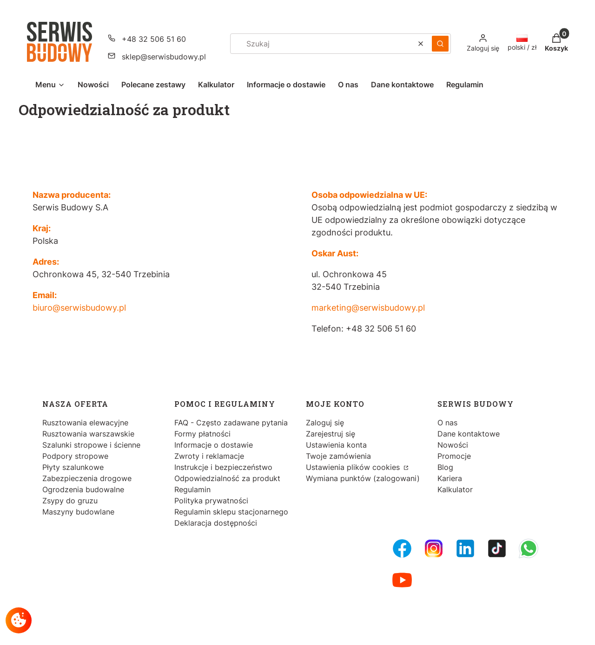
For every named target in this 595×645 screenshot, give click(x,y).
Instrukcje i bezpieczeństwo (223, 467)
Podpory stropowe (75, 456)
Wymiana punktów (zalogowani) (363, 478)
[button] (440, 44)
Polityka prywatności (211, 500)
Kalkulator (455, 489)
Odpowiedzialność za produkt (227, 478)
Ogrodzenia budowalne (83, 489)
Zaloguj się (325, 422)
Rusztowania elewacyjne (85, 422)
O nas (447, 422)
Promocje (454, 456)
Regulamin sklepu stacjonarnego (231, 511)
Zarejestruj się (330, 433)
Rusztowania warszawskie (88, 433)
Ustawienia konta (336, 445)
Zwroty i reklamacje (209, 456)
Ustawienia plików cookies (354, 467)
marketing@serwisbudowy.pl (368, 308)
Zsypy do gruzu (70, 500)
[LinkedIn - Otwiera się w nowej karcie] (465, 548)
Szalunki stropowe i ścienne (91, 445)
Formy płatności (202, 433)
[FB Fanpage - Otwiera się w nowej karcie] (402, 548)
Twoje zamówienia (338, 456)
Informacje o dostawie (213, 445)
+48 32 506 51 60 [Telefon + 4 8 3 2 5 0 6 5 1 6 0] (154, 39)
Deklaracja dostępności (215, 523)
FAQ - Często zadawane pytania (231, 422)
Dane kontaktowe (468, 433)
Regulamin (192, 489)
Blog (445, 467)
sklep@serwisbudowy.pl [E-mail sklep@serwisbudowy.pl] (164, 56)
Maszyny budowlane (78, 511)
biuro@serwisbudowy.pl (79, 308)
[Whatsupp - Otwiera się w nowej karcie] (528, 548)
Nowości (452, 445)
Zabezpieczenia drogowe (87, 478)
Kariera (449, 478)
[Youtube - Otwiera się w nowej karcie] (402, 580)
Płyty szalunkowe (73, 467)
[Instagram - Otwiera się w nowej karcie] (433, 548)
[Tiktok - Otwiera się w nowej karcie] (497, 548)
